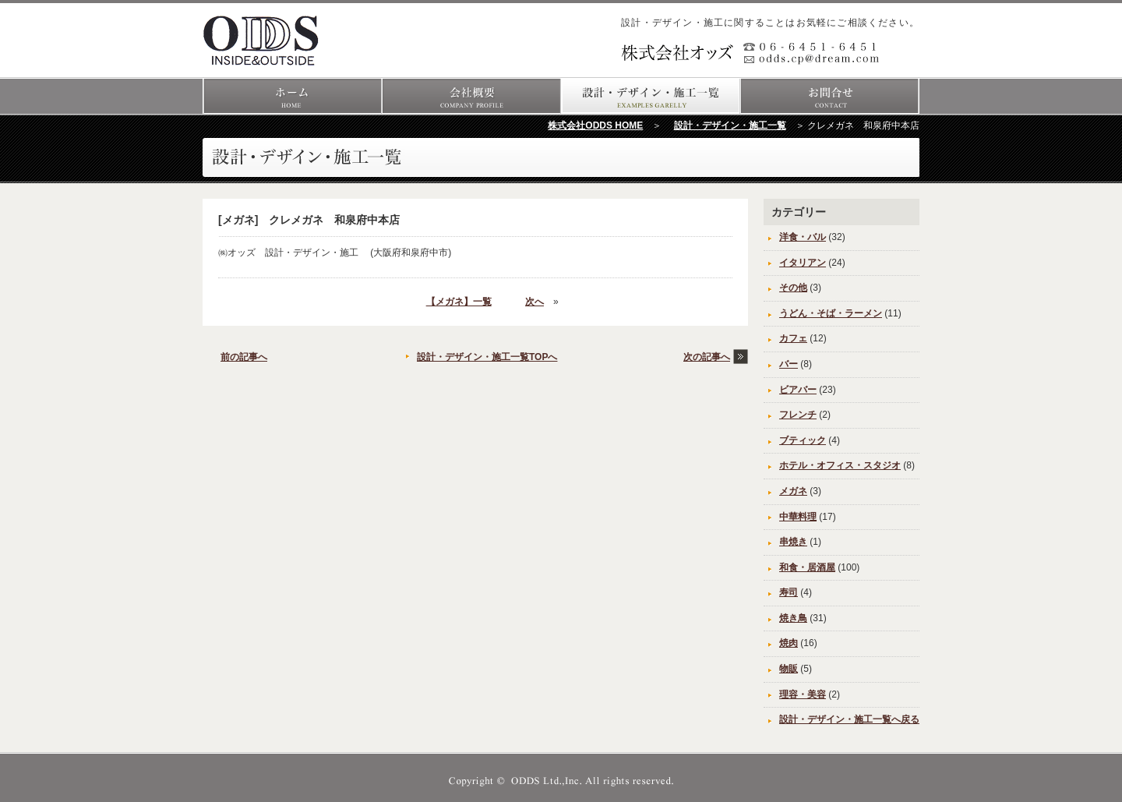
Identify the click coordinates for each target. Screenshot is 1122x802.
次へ (534, 301)
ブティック (802, 440)
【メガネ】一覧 (459, 301)
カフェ (793, 338)
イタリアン (802, 262)
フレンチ (798, 414)
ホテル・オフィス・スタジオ (840, 465)
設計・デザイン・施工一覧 (730, 125)
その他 (793, 287)
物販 (788, 668)
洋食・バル (802, 236)
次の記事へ (706, 357)
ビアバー (798, 389)
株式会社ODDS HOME (595, 125)
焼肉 (788, 643)
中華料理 (798, 516)
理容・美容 (802, 694)
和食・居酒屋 (807, 567)
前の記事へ (244, 357)
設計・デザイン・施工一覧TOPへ (487, 357)
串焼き (793, 541)
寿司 (788, 592)
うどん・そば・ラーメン (830, 313)
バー (788, 364)
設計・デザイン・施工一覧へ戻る (849, 719)
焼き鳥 (793, 618)
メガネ (793, 491)
